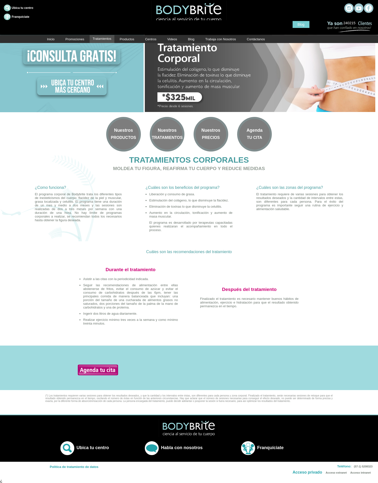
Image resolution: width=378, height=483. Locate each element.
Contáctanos (256, 39)
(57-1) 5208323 (363, 466)
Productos (127, 39)
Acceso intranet (360, 472)
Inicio (50, 39)
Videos (172, 39)
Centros (150, 39)
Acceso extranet (336, 472)
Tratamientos (102, 39)
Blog (301, 24)
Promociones (74, 39)
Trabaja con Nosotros (220, 39)
